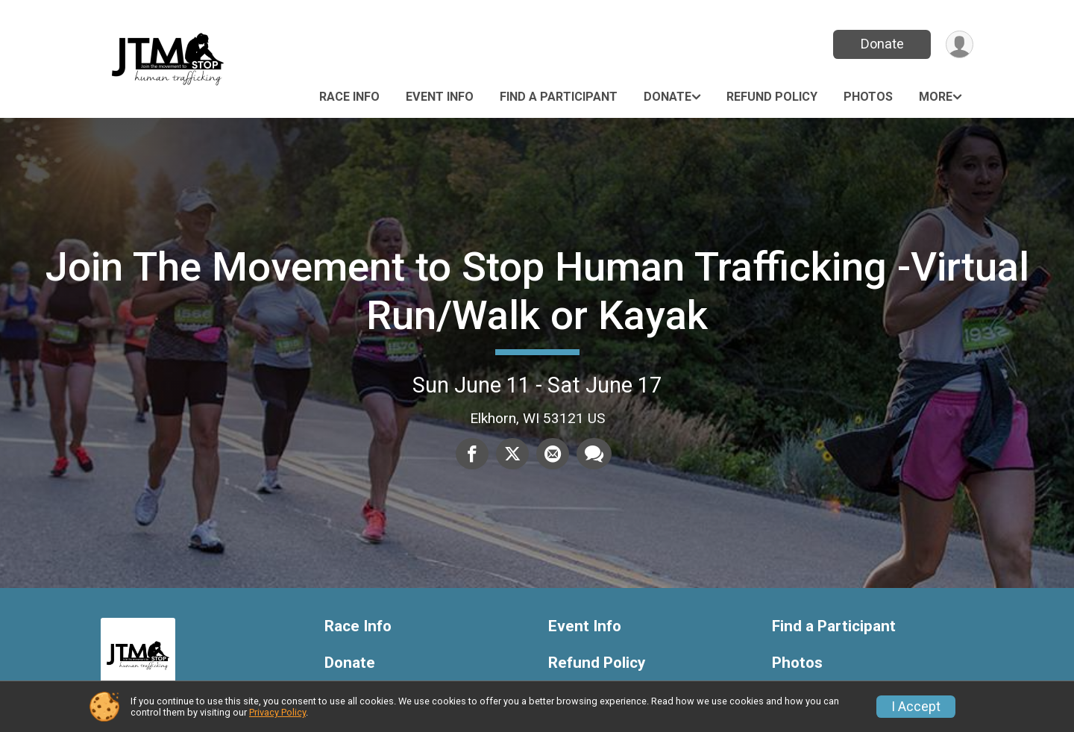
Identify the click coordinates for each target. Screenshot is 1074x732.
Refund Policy (771, 97)
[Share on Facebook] (472, 453)
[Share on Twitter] (512, 453)
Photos (868, 97)
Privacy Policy (277, 712)
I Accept (915, 706)
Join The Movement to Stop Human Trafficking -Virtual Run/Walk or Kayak (537, 290)
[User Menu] (959, 44)
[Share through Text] (594, 453)
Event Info (440, 97)
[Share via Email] (552, 453)
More (935, 97)
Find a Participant (559, 97)
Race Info (349, 97)
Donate (882, 43)
